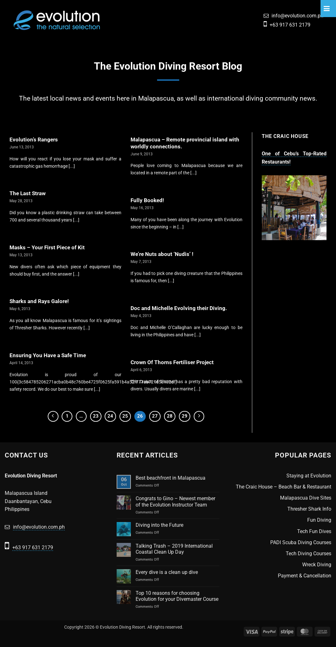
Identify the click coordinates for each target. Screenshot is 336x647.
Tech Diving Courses (308, 554)
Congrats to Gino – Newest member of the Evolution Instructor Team (175, 501)
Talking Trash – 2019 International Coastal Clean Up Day (174, 549)
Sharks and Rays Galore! (39, 301)
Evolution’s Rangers (33, 140)
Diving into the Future (159, 525)
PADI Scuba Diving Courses (300, 542)
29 (184, 416)
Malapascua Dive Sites (305, 498)
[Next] (199, 416)
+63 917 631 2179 (290, 25)
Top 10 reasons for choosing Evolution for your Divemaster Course (177, 596)
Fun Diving (319, 520)
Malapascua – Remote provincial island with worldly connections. (185, 143)
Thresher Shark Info (309, 509)
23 (96, 416)
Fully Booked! (147, 200)
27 (155, 416)
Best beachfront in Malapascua (170, 478)
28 (170, 416)
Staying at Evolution (308, 476)
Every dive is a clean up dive (167, 572)
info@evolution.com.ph (297, 16)
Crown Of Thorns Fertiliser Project (172, 362)
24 (110, 416)
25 (125, 416)
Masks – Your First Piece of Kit (47, 248)
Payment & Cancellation (304, 576)
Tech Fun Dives (314, 531)
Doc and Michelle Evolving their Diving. (179, 308)
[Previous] (53, 416)
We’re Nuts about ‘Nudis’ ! (162, 254)
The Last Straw (27, 193)
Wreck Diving (316, 565)
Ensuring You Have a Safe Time (47, 355)
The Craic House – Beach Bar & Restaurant (283, 487)
